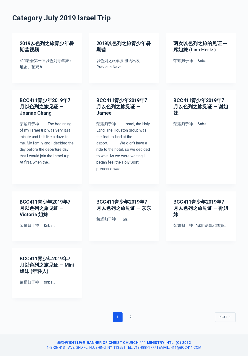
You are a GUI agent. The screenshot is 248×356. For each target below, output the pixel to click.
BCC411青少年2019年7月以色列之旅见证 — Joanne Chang (45, 106)
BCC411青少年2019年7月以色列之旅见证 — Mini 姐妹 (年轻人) (47, 265)
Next (225, 317)
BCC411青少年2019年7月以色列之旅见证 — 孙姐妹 (200, 208)
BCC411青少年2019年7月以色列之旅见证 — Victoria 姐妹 (45, 208)
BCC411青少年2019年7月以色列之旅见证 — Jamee (121, 106)
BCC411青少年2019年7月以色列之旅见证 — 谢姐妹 (200, 106)
